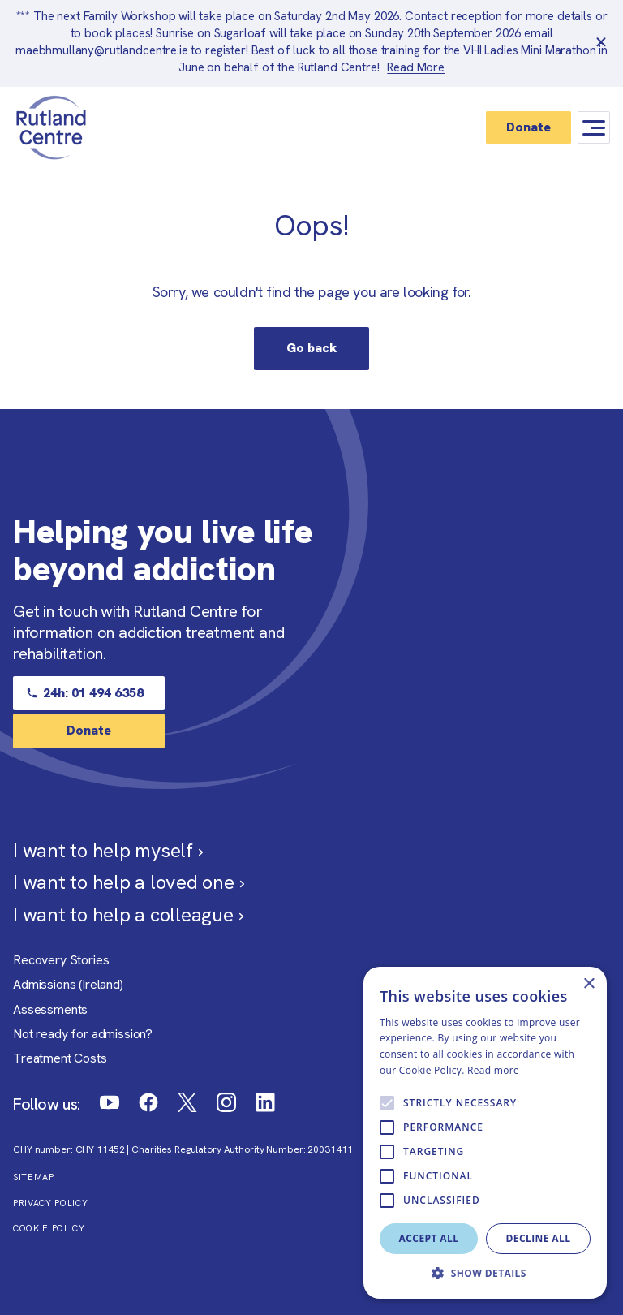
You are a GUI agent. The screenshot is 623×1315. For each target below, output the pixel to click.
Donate (528, 127)
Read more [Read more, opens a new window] (493, 1070)
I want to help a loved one (128, 882)
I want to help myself (108, 850)
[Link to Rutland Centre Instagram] (226, 1102)
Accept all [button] (429, 1238)
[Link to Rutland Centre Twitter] (187, 1102)
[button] (485, 1274)
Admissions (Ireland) (68, 984)
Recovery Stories (61, 959)
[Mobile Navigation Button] (593, 128)
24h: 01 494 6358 (85, 692)
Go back (311, 347)
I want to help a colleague (128, 914)
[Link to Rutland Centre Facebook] (148, 1102)
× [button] (588, 984)
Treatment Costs (60, 1058)
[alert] (485, 1133)
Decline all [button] (538, 1238)
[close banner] (601, 43)
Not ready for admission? (83, 1033)
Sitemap (33, 1177)
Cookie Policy (49, 1228)
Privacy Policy (50, 1203)
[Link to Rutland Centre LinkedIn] (265, 1102)
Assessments (50, 1009)
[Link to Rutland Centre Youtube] (109, 1102)
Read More (416, 67)
